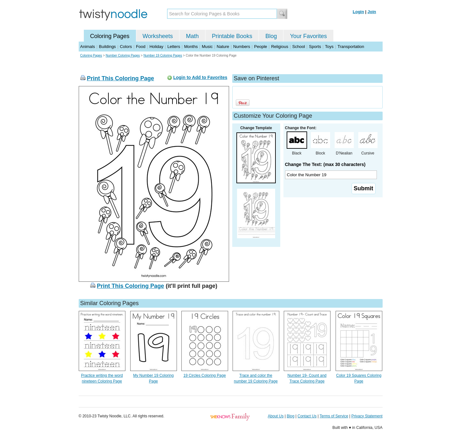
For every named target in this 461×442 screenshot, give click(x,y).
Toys (329, 46)
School (298, 46)
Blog (271, 36)
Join (372, 11)
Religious (279, 46)
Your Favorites (308, 36)
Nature (223, 46)
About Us (275, 416)
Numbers (241, 46)
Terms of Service (334, 416)
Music (207, 46)
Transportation (351, 46)
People (260, 46)
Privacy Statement (366, 416)
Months (191, 46)
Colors (126, 46)
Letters (173, 46)
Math (192, 36)
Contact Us (307, 416)
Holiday (156, 46)
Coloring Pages (110, 36)
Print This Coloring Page (120, 78)
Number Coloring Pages (123, 55)
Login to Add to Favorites (200, 77)
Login (358, 11)
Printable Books (232, 36)
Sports (315, 46)
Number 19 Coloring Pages (162, 55)
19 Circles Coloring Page (204, 375)
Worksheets (158, 36)
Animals (87, 46)
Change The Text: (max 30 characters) (325, 164)
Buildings (107, 46)
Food (141, 46)
